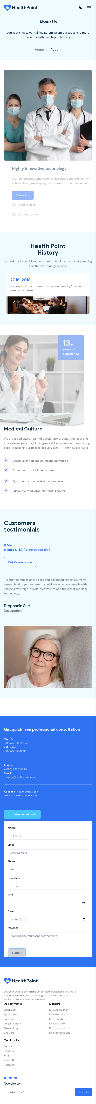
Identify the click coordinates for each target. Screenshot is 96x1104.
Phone (11, 861)
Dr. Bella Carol (57, 1023)
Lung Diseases (12, 1023)
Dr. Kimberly (56, 1019)
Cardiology (10, 1010)
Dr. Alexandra (57, 1014)
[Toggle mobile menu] (89, 7)
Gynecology (11, 1028)
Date (11, 911)
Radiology (10, 1019)
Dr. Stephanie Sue (59, 1032)
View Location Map (21, 815)
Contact (9, 1064)
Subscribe (83, 1092)
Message (13, 928)
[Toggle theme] (80, 7)
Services (9, 1046)
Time (11, 894)
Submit (17, 953)
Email (11, 844)
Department (15, 878)
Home (39, 49)
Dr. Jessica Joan (58, 1010)
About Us (9, 1060)
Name (12, 828)
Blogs (7, 1055)
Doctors (9, 1051)
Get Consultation (20, 562)
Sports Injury (11, 1014)
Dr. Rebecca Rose (59, 1028)
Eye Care (9, 1032)
